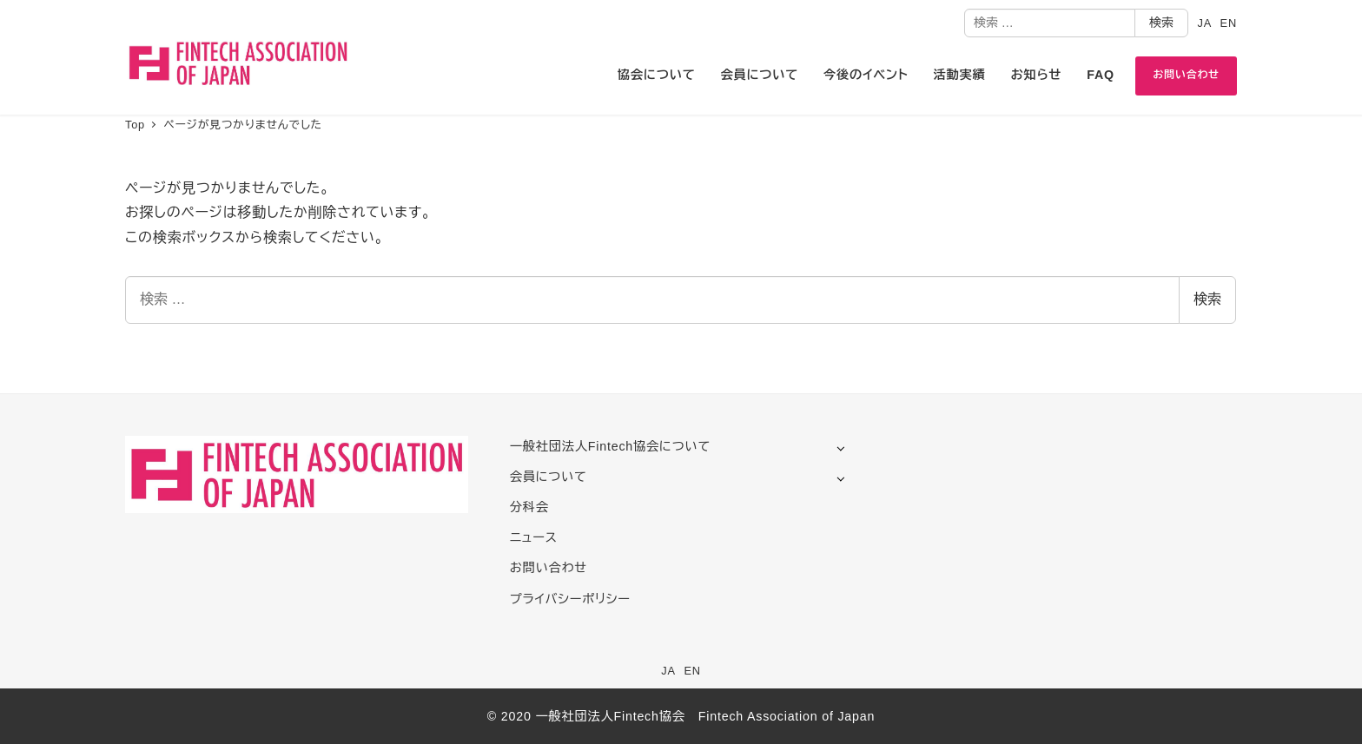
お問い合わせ (548, 568)
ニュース (534, 537)
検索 (1161, 23)
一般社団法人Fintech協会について (610, 446)
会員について (548, 477)
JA (1204, 23)
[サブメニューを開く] (840, 447)
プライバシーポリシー (570, 599)
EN (1228, 23)
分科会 (529, 507)
